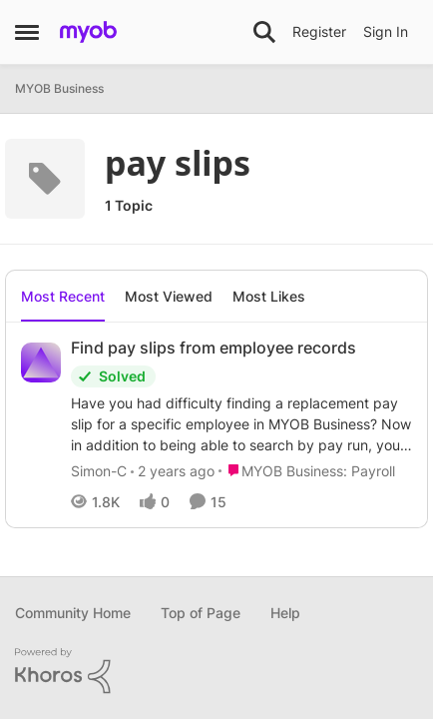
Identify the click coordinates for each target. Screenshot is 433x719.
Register (319, 31)
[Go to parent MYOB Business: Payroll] (306, 470)
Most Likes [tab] (268, 296)
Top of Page (200, 612)
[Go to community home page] (88, 32)
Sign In (385, 31)
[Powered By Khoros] (216, 671)
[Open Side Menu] (27, 32)
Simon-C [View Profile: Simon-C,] (99, 470)
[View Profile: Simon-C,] (41, 362)
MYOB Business (59, 88)
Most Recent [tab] (63, 296)
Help (285, 612)
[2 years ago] (173, 470)
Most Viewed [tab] (169, 296)
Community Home (73, 612)
